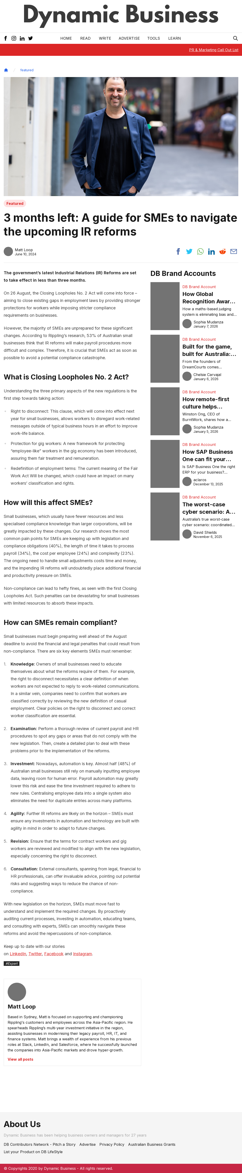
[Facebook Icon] (5, 38)
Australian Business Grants (151, 1144)
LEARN (174, 38)
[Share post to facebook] (178, 251)
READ (85, 38)
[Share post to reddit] (222, 251)
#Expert (12, 963)
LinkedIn (18, 953)
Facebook (54, 953)
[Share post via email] (233, 251)
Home (66, 38)
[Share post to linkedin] (211, 251)
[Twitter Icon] (30, 38)
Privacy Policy (111, 1144)
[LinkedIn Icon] (22, 38)
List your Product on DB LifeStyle (33, 1151)
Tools (153, 38)
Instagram (82, 953)
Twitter (35, 953)
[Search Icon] (235, 38)
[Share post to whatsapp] (200, 251)
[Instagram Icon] (14, 38)
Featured (14, 203)
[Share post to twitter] (189, 251)
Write (105, 38)
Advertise (129, 38)
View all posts (20, 1059)
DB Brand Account (199, 286)
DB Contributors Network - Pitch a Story (40, 1144)
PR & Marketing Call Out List (213, 50)
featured (27, 70)
